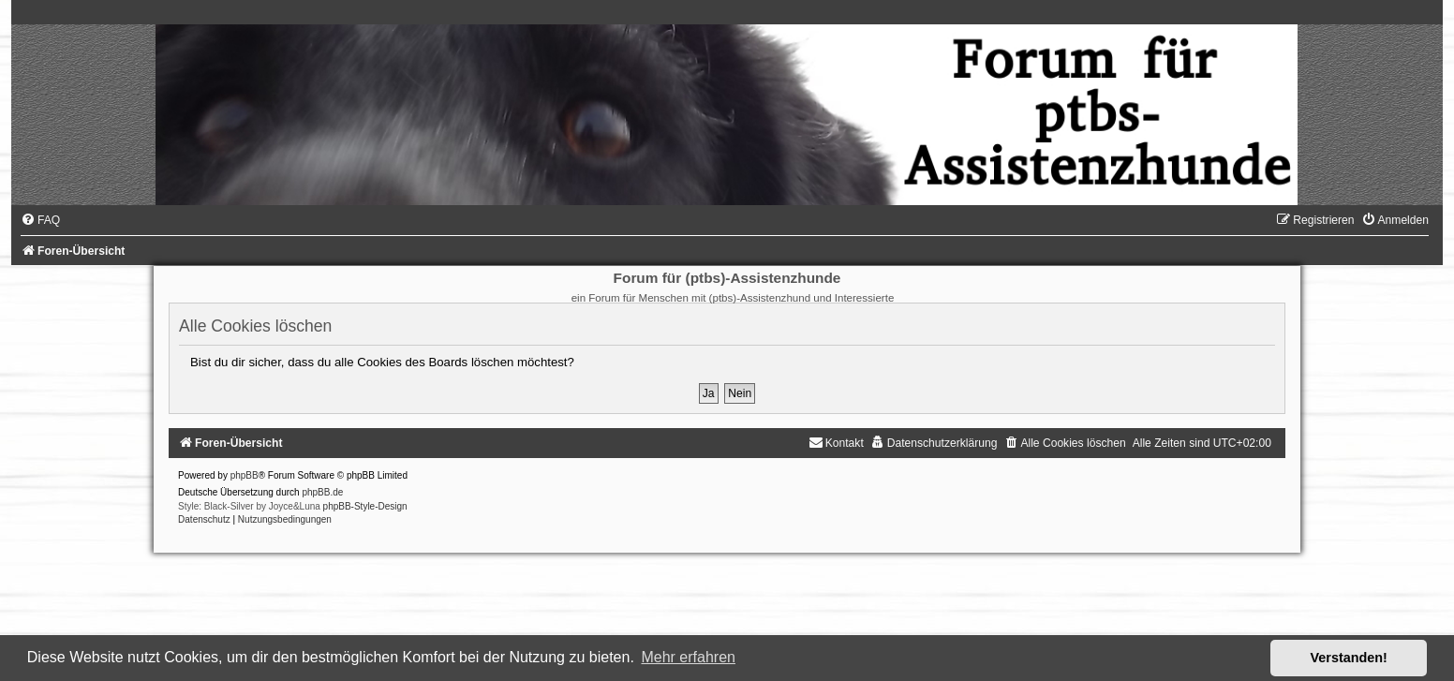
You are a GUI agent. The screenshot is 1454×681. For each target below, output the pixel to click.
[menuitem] (40, 220)
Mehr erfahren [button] (688, 657)
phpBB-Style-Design (365, 506)
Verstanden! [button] (1349, 657)
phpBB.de (322, 492)
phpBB (244, 475)
